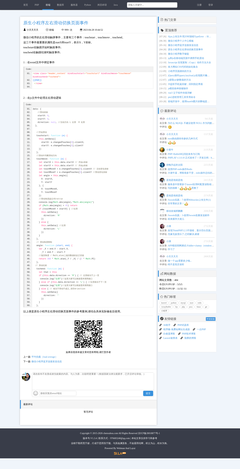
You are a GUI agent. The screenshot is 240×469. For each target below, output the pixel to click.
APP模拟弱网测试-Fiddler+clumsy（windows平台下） (195, 245)
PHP (37, 5)
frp (176, 307)
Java (116, 5)
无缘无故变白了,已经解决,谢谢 (183, 234)
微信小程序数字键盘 (178, 54)
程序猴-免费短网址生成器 (176, 329)
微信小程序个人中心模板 (181, 41)
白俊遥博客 (169, 333)
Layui (133, 459)
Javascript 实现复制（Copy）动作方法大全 (189, 62)
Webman (121, 459)
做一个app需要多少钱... (180, 261)
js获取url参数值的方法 (179, 80)
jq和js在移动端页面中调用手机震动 (186, 58)
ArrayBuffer (166, 307)
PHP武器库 (183, 325)
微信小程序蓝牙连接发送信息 (47, 372)
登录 (210, 5)
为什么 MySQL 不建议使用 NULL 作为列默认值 (192, 123)
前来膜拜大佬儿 (176, 219)
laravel (164, 303)
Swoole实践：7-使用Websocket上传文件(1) (189, 200)
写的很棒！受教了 (183, 188)
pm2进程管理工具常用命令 (182, 97)
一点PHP (201, 329)
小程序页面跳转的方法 (179, 71)
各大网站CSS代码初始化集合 (183, 67)
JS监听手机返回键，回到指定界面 (185, 84)
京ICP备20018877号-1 (149, 444)
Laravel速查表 (170, 338)
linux (199, 307)
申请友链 (211, 319)
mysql (183, 303)
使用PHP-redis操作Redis (180, 169)
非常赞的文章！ (178, 203)
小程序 (164, 311)
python (173, 303)
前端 (48, 5)
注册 (199, 5)
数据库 (60, 5)
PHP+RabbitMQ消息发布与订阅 (184, 154)
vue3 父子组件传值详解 (180, 93)
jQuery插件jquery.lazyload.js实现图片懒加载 (189, 75)
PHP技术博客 (189, 333)
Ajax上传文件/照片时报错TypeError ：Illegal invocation (189, 36)
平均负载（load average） (44, 367)
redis (200, 303)
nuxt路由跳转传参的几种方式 (183, 138)
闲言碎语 (102, 5)
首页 (25, 5)
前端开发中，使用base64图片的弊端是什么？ (189, 101)
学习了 (171, 249)
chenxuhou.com (110, 444)
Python (87, 5)
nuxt (191, 303)
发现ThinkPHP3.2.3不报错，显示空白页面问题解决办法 (196, 230)
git (206, 307)
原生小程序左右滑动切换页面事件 (185, 49)
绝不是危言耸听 (176, 264)
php (183, 307)
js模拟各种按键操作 (178, 88)
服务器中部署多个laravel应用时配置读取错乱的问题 (194, 184)
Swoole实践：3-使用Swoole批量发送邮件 (189, 215)
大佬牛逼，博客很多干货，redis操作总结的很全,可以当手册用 (199, 173)
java (190, 307)
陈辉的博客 (190, 338)
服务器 (74, 5)
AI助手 (166, 325)
